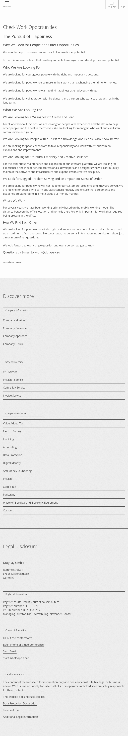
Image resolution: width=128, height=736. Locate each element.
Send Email (10, 651)
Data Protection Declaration (20, 703)
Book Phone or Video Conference (23, 645)
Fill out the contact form (17, 638)
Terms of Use (11, 710)
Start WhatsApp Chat (16, 658)
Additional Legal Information (20, 717)
